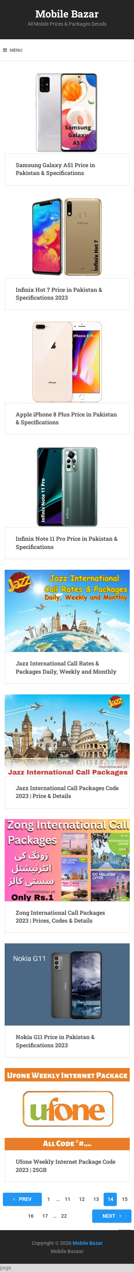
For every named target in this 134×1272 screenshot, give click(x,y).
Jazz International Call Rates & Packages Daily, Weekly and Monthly (66, 667)
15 (125, 1199)
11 (67, 1199)
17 (45, 1216)
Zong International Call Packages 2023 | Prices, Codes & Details (60, 916)
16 (31, 1216)
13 (96, 1199)
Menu (16, 50)
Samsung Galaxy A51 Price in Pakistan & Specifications (55, 168)
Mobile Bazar (67, 13)
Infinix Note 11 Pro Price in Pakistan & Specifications (67, 542)
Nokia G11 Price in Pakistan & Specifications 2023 (55, 1040)
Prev (22, 1199)
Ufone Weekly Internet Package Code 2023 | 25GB (65, 1165)
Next (112, 1216)
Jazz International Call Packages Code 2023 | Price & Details (67, 791)
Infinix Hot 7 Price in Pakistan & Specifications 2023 (59, 293)
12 (82, 1199)
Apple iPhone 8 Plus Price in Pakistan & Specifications (66, 418)
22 (64, 1216)
